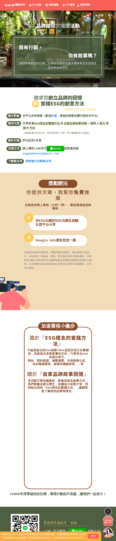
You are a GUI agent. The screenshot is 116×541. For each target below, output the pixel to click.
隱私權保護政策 (75, 538)
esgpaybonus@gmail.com (41, 153)
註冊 (54, 116)
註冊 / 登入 (104, 15)
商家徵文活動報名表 (38, 161)
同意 (93, 536)
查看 (108, 522)
